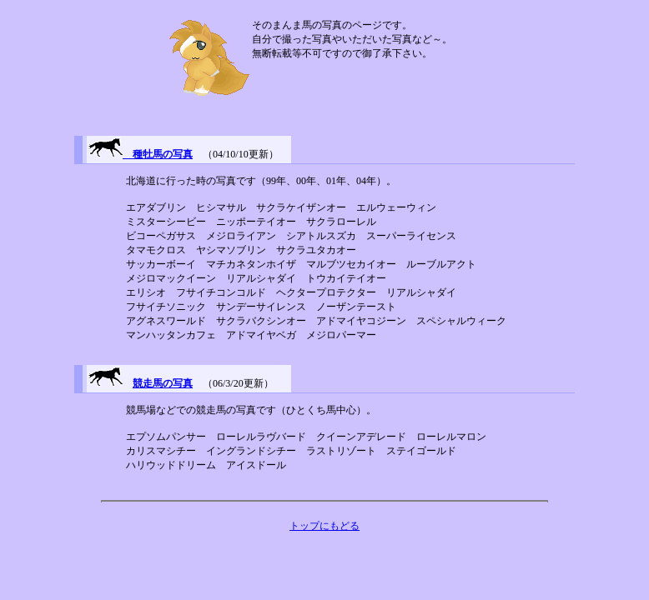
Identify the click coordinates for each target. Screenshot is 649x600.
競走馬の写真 (163, 383)
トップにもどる (324, 526)
